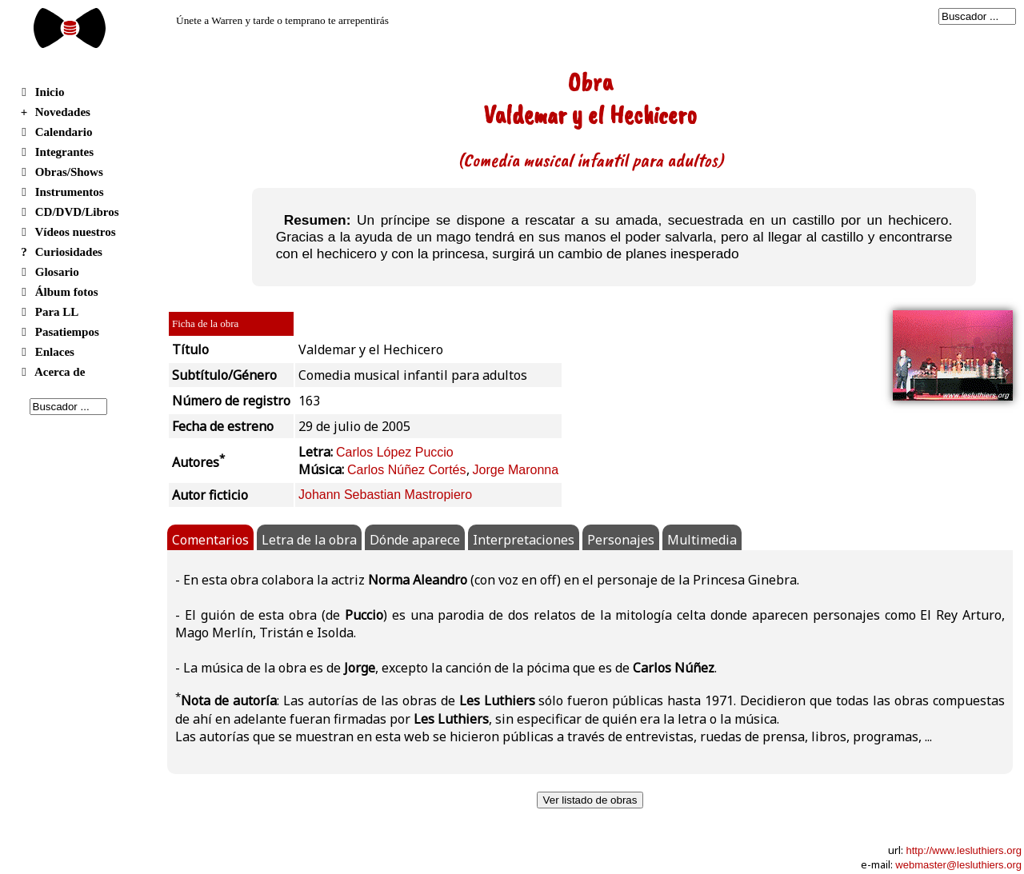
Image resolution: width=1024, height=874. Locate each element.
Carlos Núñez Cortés (406, 470)
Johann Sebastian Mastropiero (385, 494)
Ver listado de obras (590, 800)
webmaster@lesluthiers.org (958, 865)
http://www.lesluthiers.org (964, 850)
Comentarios (210, 540)
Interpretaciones (523, 540)
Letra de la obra (309, 540)
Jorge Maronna (516, 470)
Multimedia (702, 540)
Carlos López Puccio (395, 452)
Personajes (620, 540)
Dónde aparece (415, 540)
